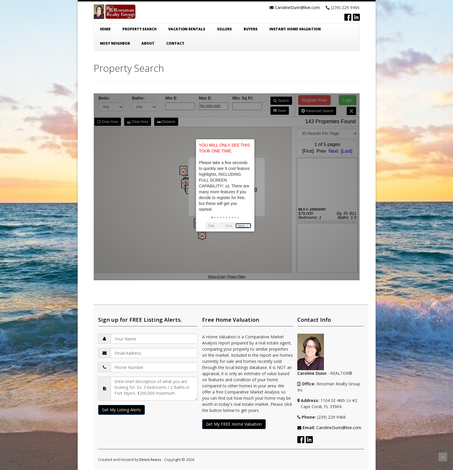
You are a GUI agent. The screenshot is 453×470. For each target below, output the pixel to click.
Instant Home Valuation (295, 29)
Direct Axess (150, 459)
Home (105, 29)
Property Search (139, 29)
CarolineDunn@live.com (297, 7)
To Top (442, 456)
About (148, 43)
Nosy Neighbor (115, 43)
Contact (175, 43)
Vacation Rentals (186, 29)
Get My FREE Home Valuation (234, 424)
